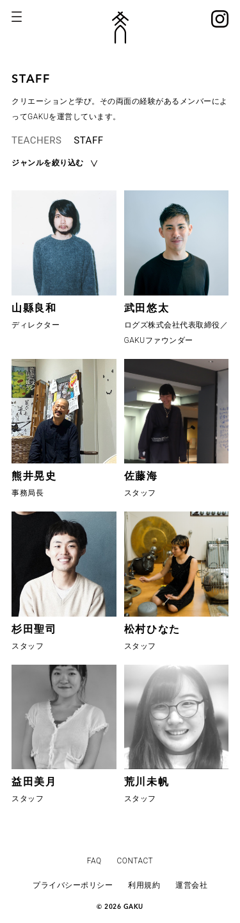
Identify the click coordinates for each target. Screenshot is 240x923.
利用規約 (144, 885)
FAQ (94, 860)
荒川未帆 (147, 782)
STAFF (88, 140)
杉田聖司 (34, 629)
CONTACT (135, 860)
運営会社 (191, 885)
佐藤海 (141, 476)
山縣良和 (34, 308)
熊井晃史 (34, 476)
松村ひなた (152, 629)
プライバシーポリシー (73, 885)
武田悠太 (147, 308)
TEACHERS (36, 140)
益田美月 (34, 782)
